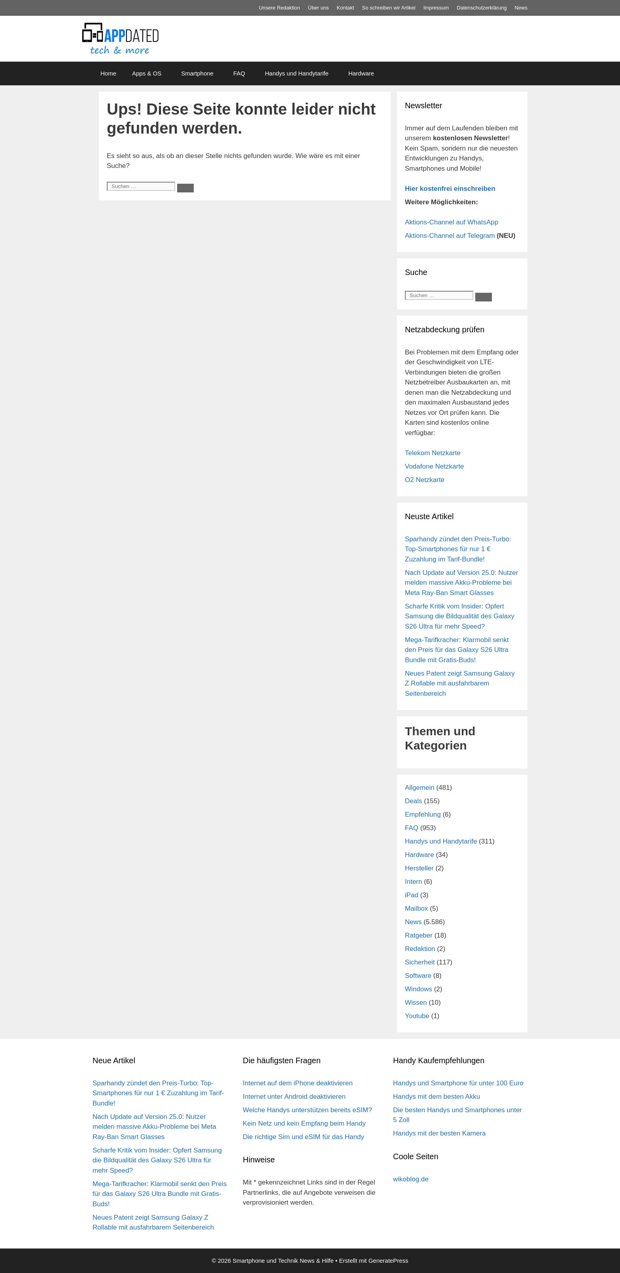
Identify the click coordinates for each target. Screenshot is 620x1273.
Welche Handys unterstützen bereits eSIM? (307, 1110)
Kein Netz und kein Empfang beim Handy (304, 1123)
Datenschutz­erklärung (482, 8)
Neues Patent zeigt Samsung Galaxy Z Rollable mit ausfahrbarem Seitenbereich (460, 683)
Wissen (416, 1002)
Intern (413, 881)
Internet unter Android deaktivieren (294, 1096)
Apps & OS (146, 73)
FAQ (239, 73)
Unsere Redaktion (279, 8)
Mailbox (416, 908)
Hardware (361, 73)
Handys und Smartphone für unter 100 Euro (458, 1083)
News (520, 8)
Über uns (318, 8)
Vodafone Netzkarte (434, 466)
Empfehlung (423, 814)
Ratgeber (419, 935)
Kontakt (345, 8)
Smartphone (197, 73)
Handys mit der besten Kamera (439, 1133)
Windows (418, 989)
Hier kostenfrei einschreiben (450, 188)
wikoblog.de (411, 1179)
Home (108, 73)
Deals (413, 801)
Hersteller (419, 868)
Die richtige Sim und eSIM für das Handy (303, 1137)
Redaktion (420, 949)
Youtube (417, 1016)
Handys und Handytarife (297, 73)
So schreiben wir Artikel (389, 8)
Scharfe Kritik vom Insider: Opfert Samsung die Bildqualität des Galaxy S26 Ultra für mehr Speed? (459, 616)
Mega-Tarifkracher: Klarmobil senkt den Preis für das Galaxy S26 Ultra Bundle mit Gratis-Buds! (457, 650)
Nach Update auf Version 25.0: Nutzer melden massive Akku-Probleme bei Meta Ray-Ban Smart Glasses (461, 583)
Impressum (436, 8)
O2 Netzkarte (424, 480)
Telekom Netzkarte (433, 453)
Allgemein (420, 787)
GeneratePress (388, 1260)
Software (418, 975)
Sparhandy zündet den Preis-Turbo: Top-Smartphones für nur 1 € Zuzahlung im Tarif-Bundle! (458, 549)
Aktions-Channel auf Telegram (450, 235)
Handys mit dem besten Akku (436, 1096)
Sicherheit (420, 962)
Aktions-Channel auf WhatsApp (451, 222)
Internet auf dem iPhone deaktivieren (298, 1083)
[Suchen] (185, 188)
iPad (411, 895)
